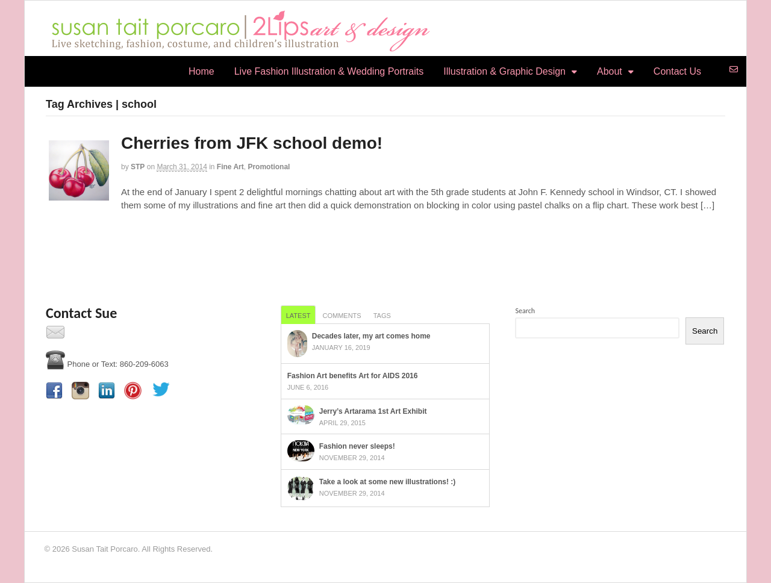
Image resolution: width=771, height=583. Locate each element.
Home (201, 71)
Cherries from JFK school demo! (251, 143)
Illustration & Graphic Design (504, 71)
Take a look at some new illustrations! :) (387, 482)
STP (138, 167)
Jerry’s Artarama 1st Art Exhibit (373, 411)
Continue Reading (77, 230)
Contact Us (677, 71)
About (609, 71)
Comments (341, 315)
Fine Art (230, 167)
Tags (382, 315)
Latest (298, 315)
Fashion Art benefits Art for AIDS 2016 (352, 376)
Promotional (269, 167)
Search (525, 311)
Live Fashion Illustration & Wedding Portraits (329, 71)
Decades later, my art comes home (371, 336)
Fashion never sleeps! (357, 446)
